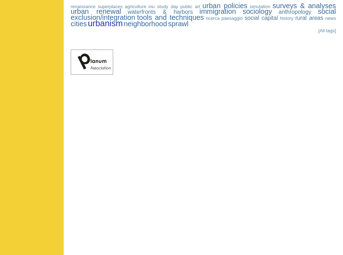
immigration (217, 11)
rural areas (309, 18)
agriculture (135, 6)
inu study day (163, 6)
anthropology (295, 12)
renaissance (83, 6)
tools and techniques (170, 17)
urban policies (225, 6)
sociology (257, 11)
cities (79, 24)
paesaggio (232, 18)
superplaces (110, 6)
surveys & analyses (304, 6)
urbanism (105, 23)
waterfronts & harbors (160, 12)
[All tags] (327, 30)
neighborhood (145, 24)
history (286, 18)
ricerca (213, 18)
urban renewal (96, 11)
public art (190, 6)
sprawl (178, 24)
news (330, 18)
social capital (261, 18)
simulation (260, 6)
